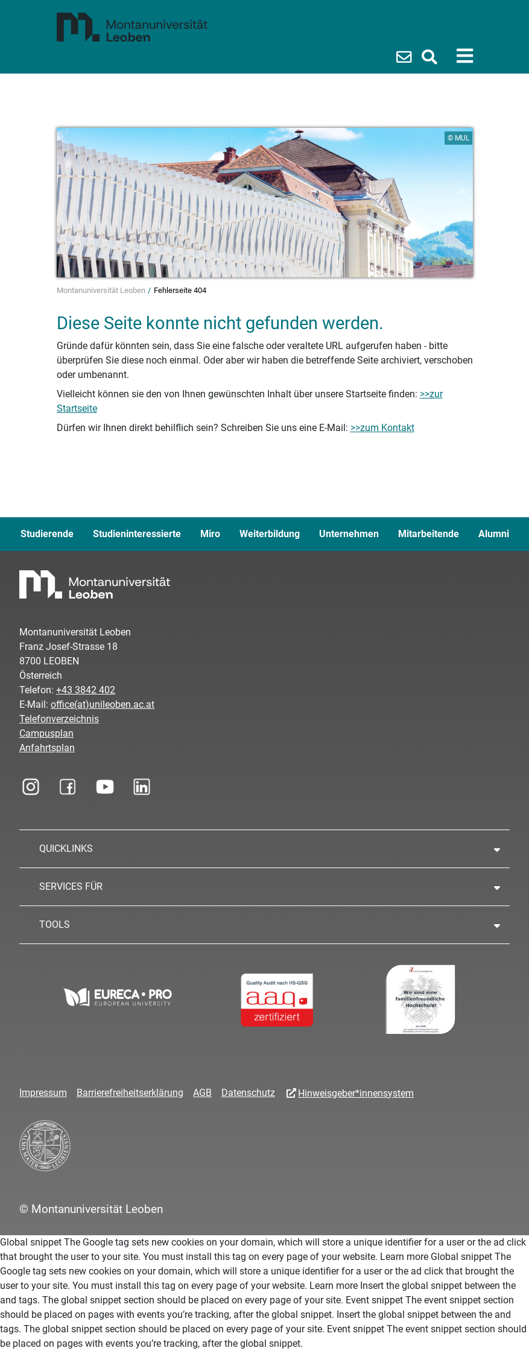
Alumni (493, 534)
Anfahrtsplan (47, 748)
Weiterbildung (269, 534)
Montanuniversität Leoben (102, 290)
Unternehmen (349, 534)
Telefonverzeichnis (59, 719)
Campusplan (46, 733)
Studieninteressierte (137, 534)
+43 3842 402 (85, 690)
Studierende (47, 534)
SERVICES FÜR (71, 886)
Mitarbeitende (428, 534)
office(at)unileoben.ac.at (102, 704)
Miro (210, 534)
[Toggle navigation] (465, 56)
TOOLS (54, 924)
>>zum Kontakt (382, 427)
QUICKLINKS (66, 848)
